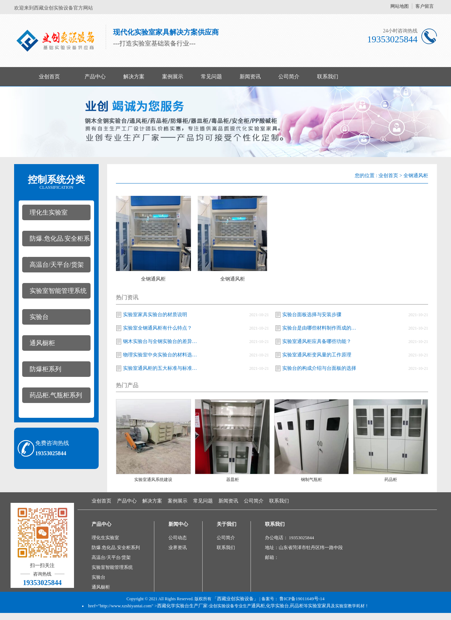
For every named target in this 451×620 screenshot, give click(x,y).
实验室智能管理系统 (58, 290)
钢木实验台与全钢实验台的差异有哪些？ (161, 341)
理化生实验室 (49, 212)
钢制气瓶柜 (311, 479)
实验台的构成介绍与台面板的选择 (319, 368)
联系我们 (327, 76)
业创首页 (49, 76)
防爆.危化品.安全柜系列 (56, 240)
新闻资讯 (250, 76)
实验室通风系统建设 (153, 479)
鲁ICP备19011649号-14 (302, 598)
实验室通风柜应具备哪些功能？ (316, 341)
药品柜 (297, 605)
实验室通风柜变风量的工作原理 (316, 354)
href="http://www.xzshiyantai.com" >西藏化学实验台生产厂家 (148, 605)
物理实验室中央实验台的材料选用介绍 (161, 354)
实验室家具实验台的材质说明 (155, 314)
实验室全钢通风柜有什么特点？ (157, 328)
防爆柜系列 (45, 369)
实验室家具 (319, 605)
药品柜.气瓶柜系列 (56, 395)
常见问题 (211, 76)
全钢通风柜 (415, 175)
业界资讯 (177, 547)
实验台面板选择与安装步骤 (311, 314)
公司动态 (177, 537)
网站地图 (399, 6)
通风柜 (258, 605)
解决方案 (133, 76)
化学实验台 (277, 605)
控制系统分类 (56, 182)
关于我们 (226, 524)
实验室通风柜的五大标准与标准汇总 (161, 368)
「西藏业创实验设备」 (235, 598)
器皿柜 (232, 479)
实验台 (39, 316)
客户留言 (424, 6)
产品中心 (95, 76)
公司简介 (288, 76)
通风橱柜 (42, 343)
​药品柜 (390, 479)
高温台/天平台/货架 (57, 264)
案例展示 (172, 76)
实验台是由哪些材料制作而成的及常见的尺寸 (321, 328)
